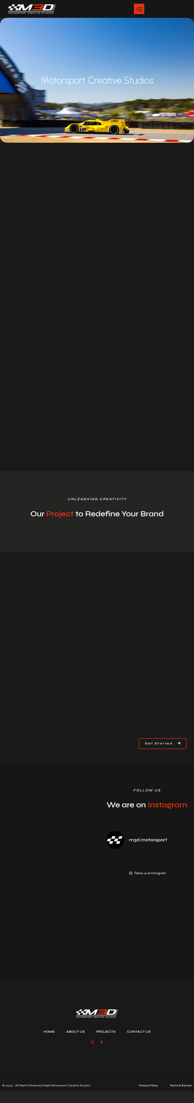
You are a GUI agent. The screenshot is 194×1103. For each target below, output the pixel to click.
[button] (139, 9)
